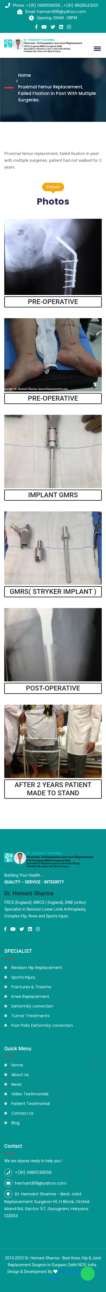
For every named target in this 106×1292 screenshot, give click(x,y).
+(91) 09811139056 (44, 5)
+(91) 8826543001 (80, 5)
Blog (15, 1123)
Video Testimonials (30, 1094)
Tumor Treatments (30, 1016)
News (16, 1084)
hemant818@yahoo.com (61, 11)
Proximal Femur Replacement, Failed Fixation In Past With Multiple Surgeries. (57, 93)
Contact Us (22, 1113)
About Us (20, 1075)
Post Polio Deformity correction (42, 1025)
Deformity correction (32, 1006)
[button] (96, 48)
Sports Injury (23, 977)
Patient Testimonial (30, 1103)
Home (24, 75)
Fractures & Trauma (31, 987)
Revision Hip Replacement (36, 967)
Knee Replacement (30, 996)
